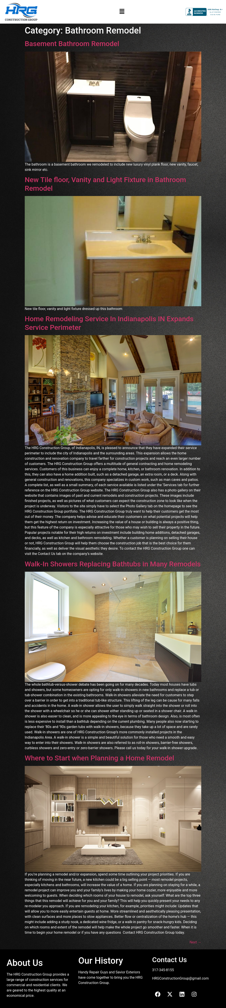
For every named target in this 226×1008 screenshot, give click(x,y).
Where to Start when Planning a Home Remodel (99, 758)
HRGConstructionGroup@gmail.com (180, 978)
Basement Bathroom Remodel (72, 43)
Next (195, 942)
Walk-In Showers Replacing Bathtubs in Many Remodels (113, 564)
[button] (122, 12)
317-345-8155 (163, 970)
